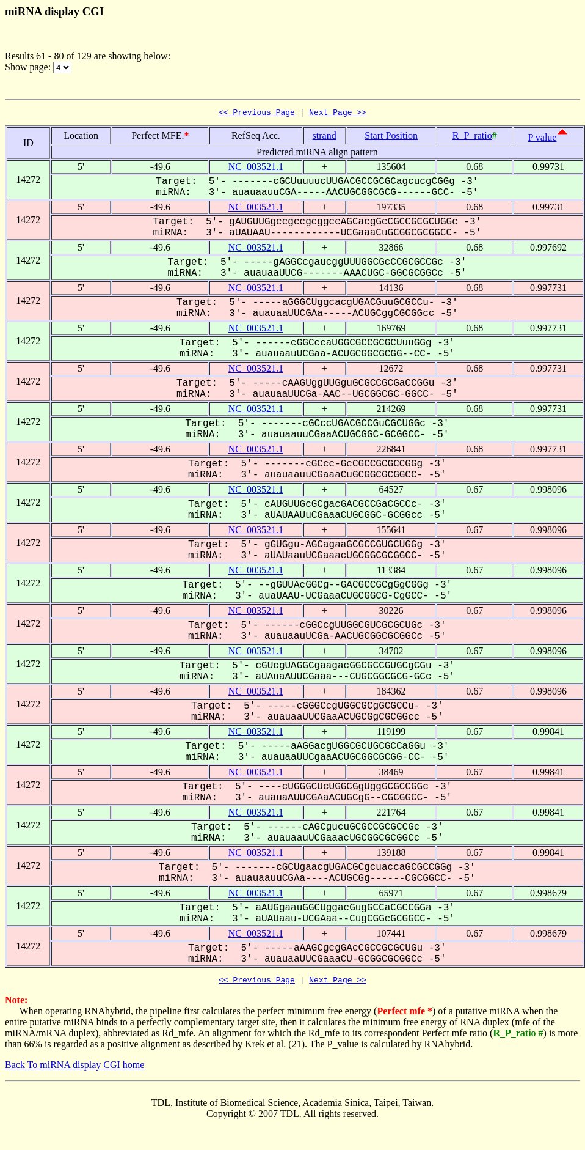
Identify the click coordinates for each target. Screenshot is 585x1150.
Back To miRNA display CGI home (74, 1068)
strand (324, 137)
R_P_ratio (472, 137)
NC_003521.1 (255, 168)
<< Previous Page (257, 113)
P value (542, 139)
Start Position (391, 137)
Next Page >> (337, 113)
